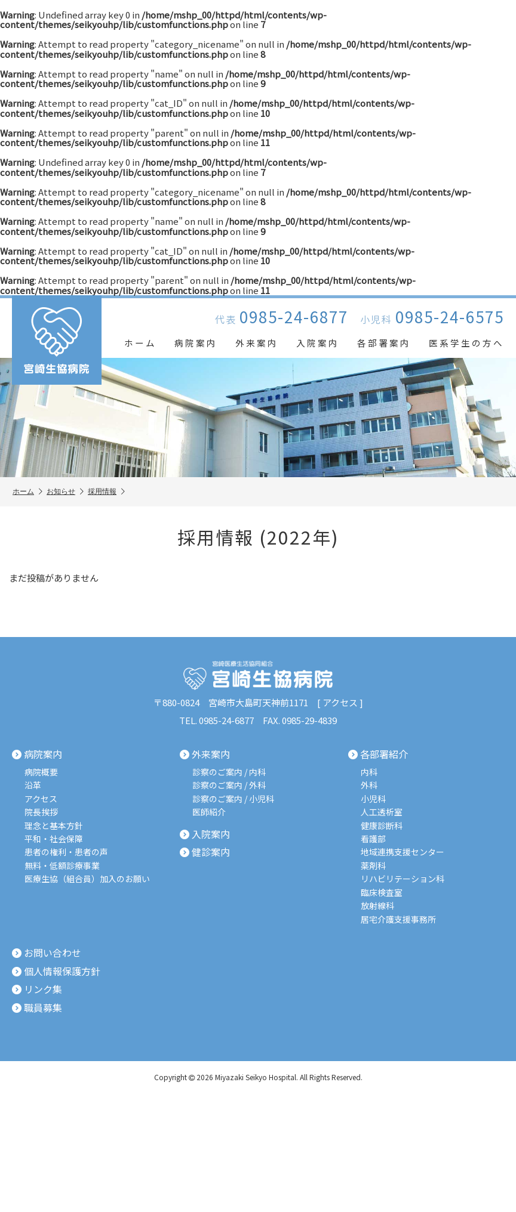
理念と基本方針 (53, 825)
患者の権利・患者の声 (66, 852)
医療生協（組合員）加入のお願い (87, 878)
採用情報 (106, 492)
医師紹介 (209, 812)
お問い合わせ (46, 953)
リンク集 (37, 989)
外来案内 (256, 342)
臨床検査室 (382, 892)
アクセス (340, 702)
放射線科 (377, 905)
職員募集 (37, 1007)
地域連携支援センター (402, 852)
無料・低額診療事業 (62, 865)
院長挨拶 (41, 812)
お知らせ (65, 492)
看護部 (373, 838)
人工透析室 (382, 812)
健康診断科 (382, 825)
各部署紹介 (378, 754)
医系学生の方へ (466, 342)
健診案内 (205, 852)
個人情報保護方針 (56, 971)
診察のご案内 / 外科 (229, 785)
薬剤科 (373, 865)
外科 (369, 785)
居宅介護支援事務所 (398, 918)
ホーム (140, 342)
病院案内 (195, 342)
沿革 (32, 785)
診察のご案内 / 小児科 (233, 798)
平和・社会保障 (53, 838)
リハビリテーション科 (402, 878)
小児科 (373, 798)
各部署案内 (384, 342)
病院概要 (41, 772)
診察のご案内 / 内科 (229, 772)
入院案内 (317, 342)
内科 (369, 772)
